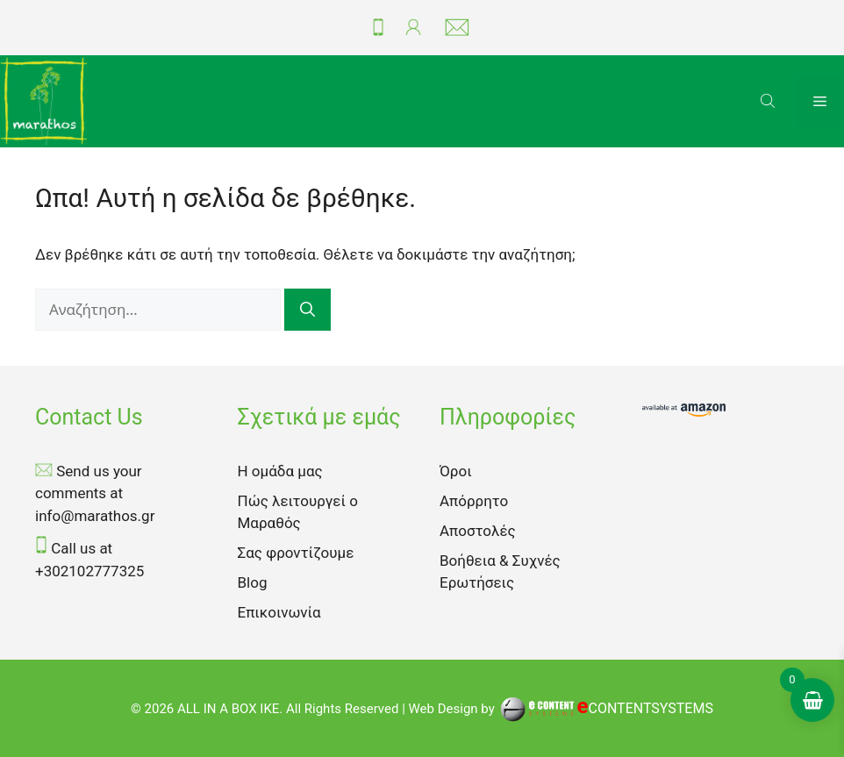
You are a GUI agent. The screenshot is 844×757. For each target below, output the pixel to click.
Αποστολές (478, 530)
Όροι (456, 471)
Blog (253, 582)
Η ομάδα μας (280, 471)
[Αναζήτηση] (307, 310)
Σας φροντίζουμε (296, 552)
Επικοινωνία (279, 612)
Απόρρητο (474, 501)
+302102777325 (89, 571)
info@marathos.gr (94, 516)
